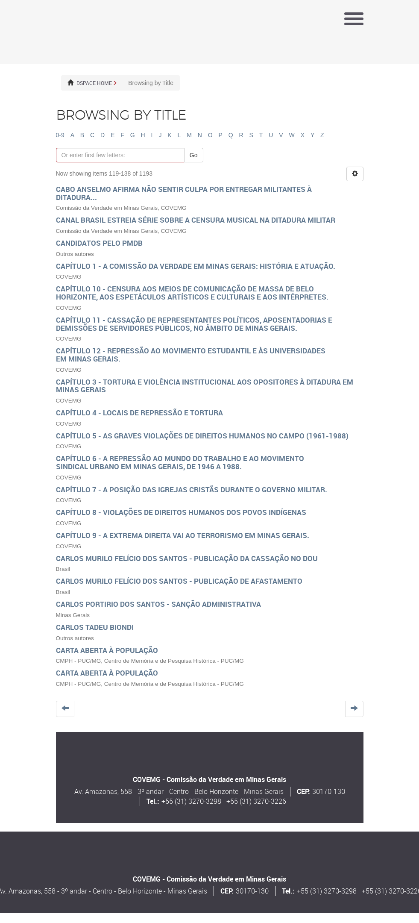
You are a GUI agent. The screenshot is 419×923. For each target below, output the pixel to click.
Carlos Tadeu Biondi (95, 627)
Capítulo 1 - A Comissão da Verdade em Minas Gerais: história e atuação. (195, 266)
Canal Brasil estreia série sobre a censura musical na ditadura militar (195, 220)
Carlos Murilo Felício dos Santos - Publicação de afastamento (179, 581)
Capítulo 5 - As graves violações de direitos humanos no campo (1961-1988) (202, 436)
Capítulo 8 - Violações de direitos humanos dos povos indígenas (181, 512)
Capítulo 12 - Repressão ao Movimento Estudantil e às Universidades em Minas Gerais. (190, 355)
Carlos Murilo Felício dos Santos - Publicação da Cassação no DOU (187, 558)
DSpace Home (94, 82)
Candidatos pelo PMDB (99, 243)
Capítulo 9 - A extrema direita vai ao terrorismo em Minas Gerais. (182, 535)
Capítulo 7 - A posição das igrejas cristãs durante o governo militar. (191, 489)
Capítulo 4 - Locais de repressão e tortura (139, 412)
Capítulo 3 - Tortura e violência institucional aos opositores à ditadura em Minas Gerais (204, 386)
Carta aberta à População (107, 650)
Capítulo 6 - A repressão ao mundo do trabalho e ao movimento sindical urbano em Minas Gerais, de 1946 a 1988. (180, 462)
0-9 (60, 135)
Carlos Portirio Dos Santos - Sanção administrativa (158, 604)
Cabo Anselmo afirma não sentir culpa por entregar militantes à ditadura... (184, 193)
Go (194, 155)
